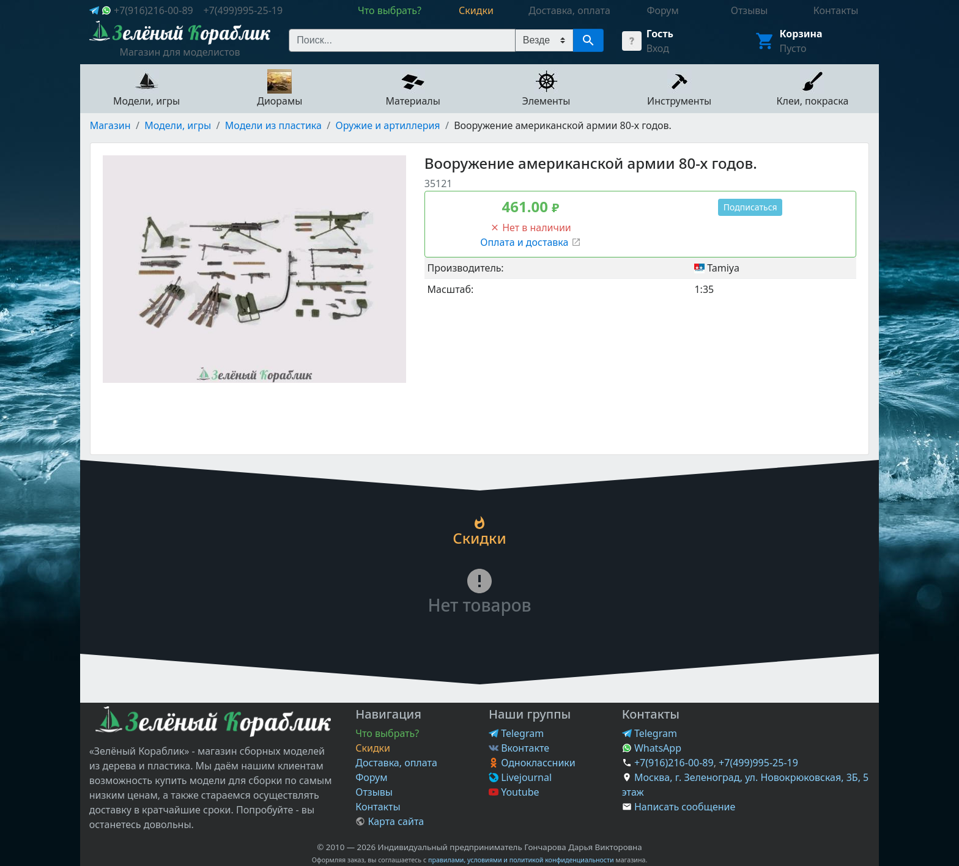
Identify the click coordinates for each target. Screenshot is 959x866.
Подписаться (750, 207)
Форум (371, 777)
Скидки (372, 748)
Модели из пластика (273, 125)
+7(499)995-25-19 (243, 10)
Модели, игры (177, 125)
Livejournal (520, 777)
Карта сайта (389, 821)
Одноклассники (532, 762)
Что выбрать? (387, 733)
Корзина (801, 33)
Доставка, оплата (396, 762)
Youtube (514, 792)
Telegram (516, 733)
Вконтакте (519, 748)
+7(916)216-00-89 (153, 10)
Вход (657, 48)
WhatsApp (651, 748)
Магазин (110, 125)
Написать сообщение (684, 806)
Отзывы (374, 792)
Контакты (377, 806)
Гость (659, 33)
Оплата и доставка (530, 242)
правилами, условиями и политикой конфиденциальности (521, 860)
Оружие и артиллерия (388, 125)
